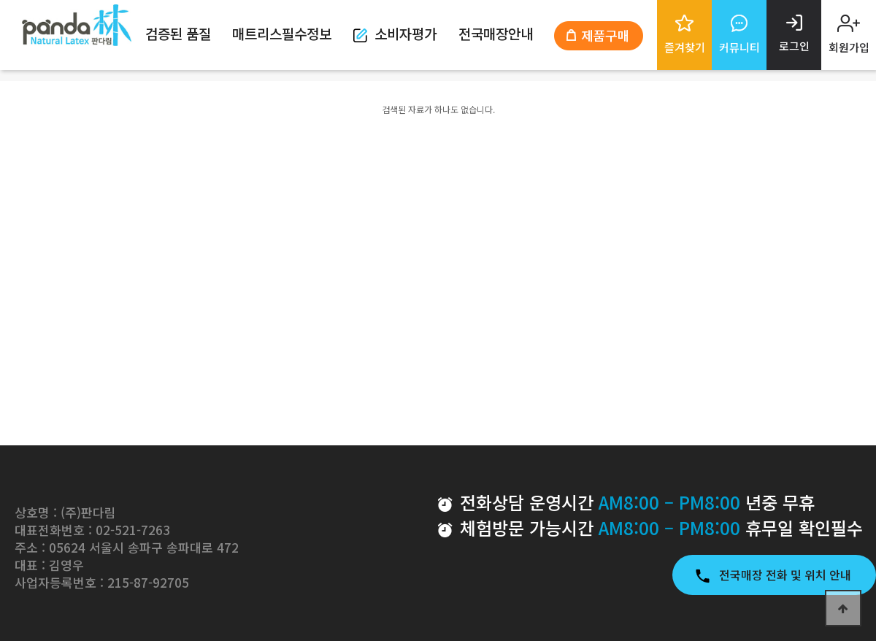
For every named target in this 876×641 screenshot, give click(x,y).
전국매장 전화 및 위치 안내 (774, 575)
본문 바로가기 (0, 0)
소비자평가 (395, 33)
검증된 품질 (178, 33)
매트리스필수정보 (281, 33)
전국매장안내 (495, 33)
